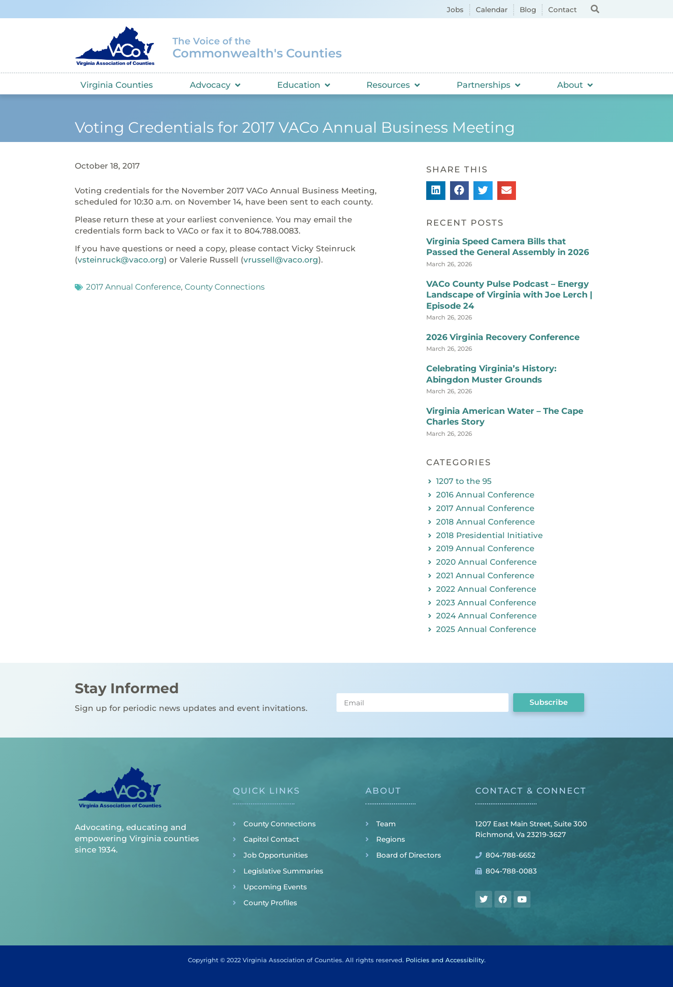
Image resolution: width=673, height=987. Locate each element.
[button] (594, 8)
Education (303, 85)
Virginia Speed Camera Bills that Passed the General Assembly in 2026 (507, 246)
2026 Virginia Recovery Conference (503, 337)
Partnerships (488, 85)
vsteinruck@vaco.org (121, 259)
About (575, 85)
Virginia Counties (116, 85)
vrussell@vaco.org (280, 259)
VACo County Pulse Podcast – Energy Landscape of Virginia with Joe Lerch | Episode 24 (509, 295)
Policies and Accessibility (445, 960)
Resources (393, 85)
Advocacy (215, 85)
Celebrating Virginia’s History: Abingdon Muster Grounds (491, 373)
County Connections (225, 286)
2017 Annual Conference (133, 286)
